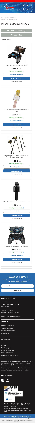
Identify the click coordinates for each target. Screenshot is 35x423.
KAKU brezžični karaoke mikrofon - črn (16, 202)
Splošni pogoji (5, 348)
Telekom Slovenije (7, 328)
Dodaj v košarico (16, 79)
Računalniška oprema (8, 330)
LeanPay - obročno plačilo (9, 355)
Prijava (17, 290)
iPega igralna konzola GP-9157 (16, 65)
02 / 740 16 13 (11, 310)
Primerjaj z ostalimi (17, 81)
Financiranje (5, 333)
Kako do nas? (5, 306)
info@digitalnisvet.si (13, 312)
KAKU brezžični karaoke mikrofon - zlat (17, 111)
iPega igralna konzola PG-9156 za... (16, 246)
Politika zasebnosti (7, 350)
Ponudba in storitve (7, 326)
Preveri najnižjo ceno (16, 74)
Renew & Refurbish (7, 353)
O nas (3, 343)
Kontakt (4, 345)
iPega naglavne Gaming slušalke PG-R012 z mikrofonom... (16, 157)
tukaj (19, 421)
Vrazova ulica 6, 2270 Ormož (10, 304)
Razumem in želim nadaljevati (12, 420)
